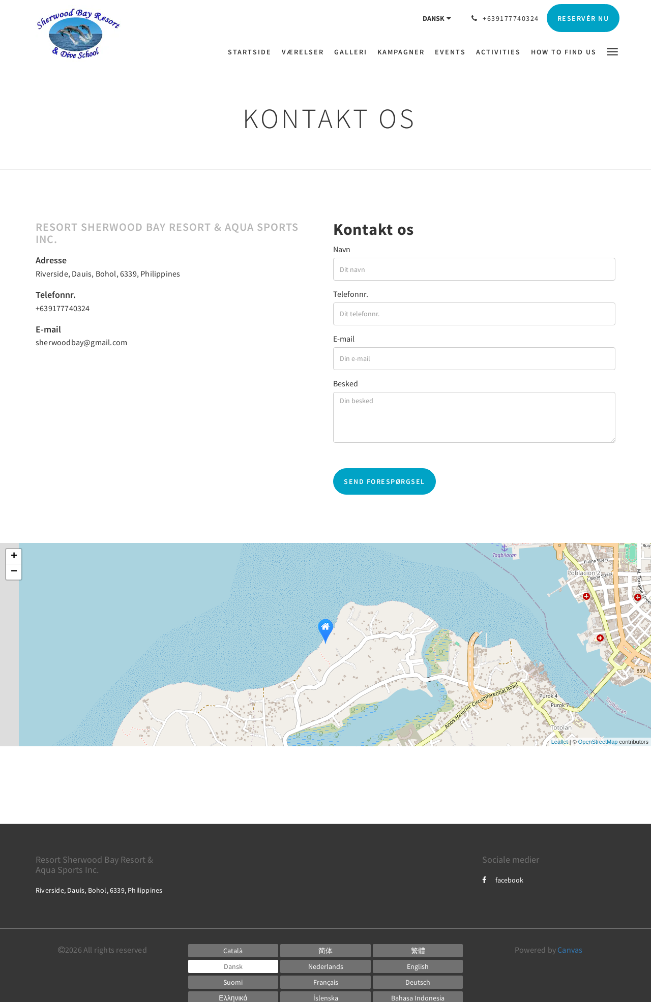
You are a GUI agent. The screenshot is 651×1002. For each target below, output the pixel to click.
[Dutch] (325, 966)
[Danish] (233, 966)
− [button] (14, 572)
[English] (418, 966)
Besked (345, 383)
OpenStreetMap (598, 742)
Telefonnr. (350, 294)
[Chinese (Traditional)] (418, 950)
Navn (341, 249)
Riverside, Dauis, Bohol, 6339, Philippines (108, 273)
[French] (325, 982)
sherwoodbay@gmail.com (81, 342)
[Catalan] (233, 950)
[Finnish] (233, 982)
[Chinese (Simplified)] (325, 950)
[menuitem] (252, 52)
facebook (502, 880)
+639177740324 (63, 308)
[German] (418, 982)
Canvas (569, 950)
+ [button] (14, 556)
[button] (612, 51)
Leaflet (559, 742)
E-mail (343, 338)
